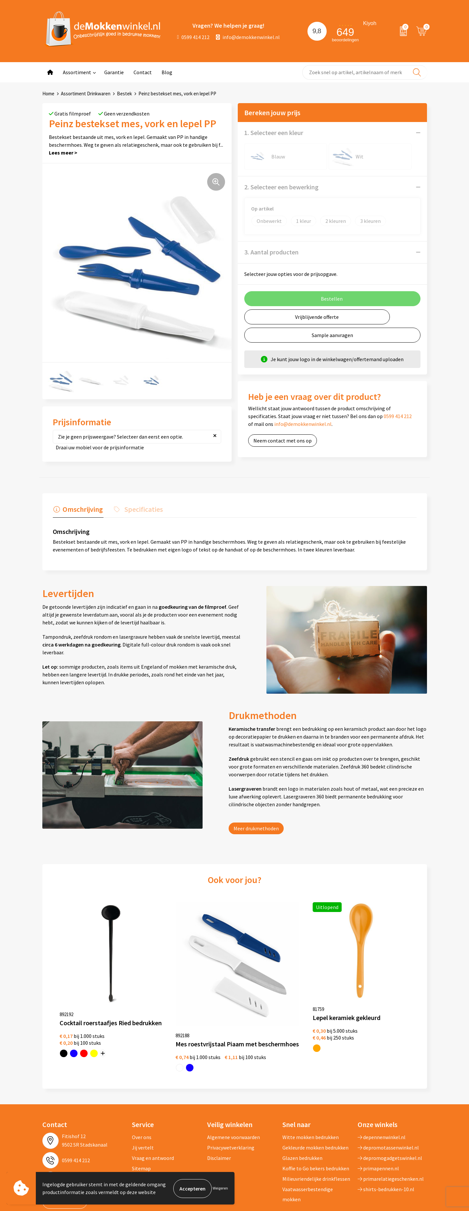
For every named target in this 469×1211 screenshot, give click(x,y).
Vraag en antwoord (153, 1118)
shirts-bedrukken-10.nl (386, 1150)
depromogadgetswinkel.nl (390, 1118)
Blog (167, 72)
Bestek (124, 93)
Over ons (141, 1098)
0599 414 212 (193, 37)
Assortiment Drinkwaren (85, 93)
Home (48, 93)
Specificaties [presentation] (141, 509)
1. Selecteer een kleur (273, 133)
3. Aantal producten (271, 252)
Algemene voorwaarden (233, 1098)
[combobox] (364, 72)
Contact (143, 72)
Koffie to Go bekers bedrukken (315, 1129)
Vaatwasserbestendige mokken (307, 1155)
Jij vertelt (143, 1108)
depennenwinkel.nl (381, 1098)
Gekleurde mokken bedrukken (315, 1108)
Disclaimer (219, 1118)
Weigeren (220, 1188)
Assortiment (77, 72)
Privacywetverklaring (230, 1108)
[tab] (77, 510)
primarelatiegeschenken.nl (391, 1139)
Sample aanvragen (332, 335)
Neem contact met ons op (282, 440)
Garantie (114, 72)
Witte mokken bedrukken (310, 1098)
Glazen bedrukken (302, 1118)
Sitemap (141, 1129)
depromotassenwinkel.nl (388, 1108)
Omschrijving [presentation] (82, 509)
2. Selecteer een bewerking (281, 187)
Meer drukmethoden (256, 828)
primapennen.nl (378, 1129)
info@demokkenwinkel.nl (248, 37)
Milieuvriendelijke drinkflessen (316, 1139)
